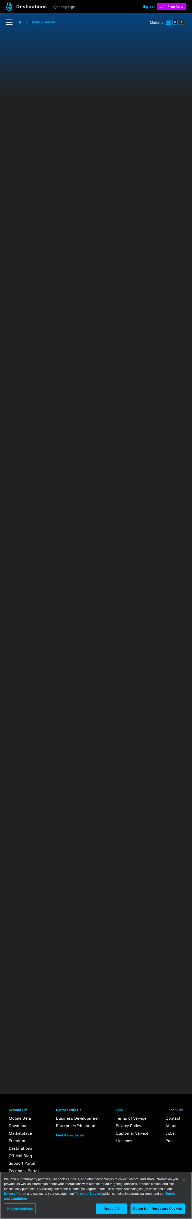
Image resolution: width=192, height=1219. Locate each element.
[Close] (184, 1179)
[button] (34, 7)
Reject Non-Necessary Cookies (157, 1208)
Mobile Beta (20, 1118)
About (171, 1125)
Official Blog (20, 1155)
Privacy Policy (128, 1125)
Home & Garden (42, 22)
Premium (17, 1140)
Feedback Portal (24, 1170)
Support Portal (22, 1163)
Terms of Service (131, 1118)
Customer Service (132, 1133)
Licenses (124, 1140)
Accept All (112, 1208)
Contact (173, 1118)
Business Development (77, 1118)
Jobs (170, 1133)
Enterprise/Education (75, 1125)
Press (171, 1140)
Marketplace (20, 1133)
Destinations (20, 1148)
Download (18, 1125)
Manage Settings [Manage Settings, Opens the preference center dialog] (20, 1208)
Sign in (148, 6)
